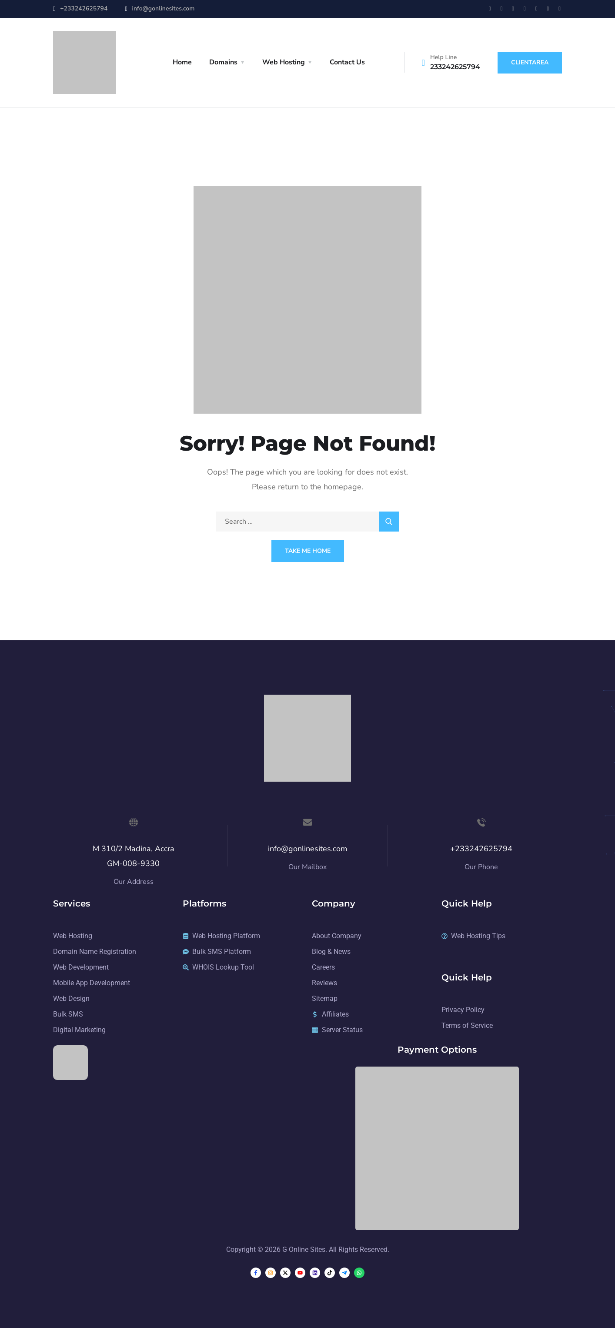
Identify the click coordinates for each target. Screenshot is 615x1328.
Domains (223, 62)
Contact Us (347, 62)
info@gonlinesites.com (163, 8)
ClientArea (529, 62)
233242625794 (455, 67)
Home (182, 62)
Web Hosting (283, 62)
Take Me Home (308, 551)
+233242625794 (83, 8)
